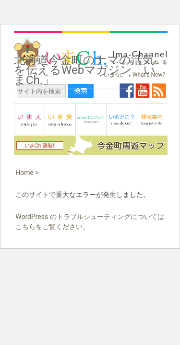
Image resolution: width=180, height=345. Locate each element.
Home (24, 172)
